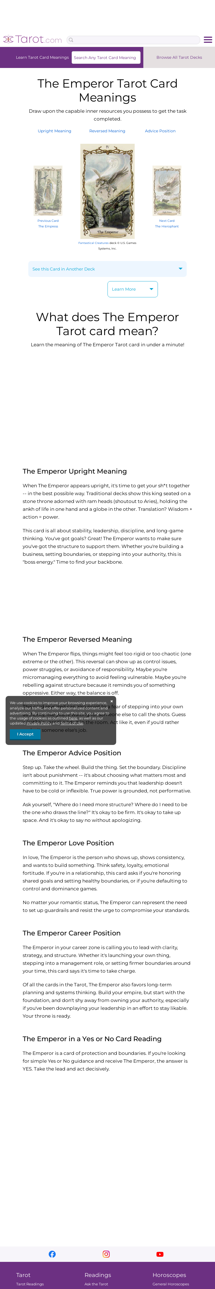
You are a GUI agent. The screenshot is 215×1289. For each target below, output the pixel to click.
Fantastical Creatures (93, 243)
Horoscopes (169, 1275)
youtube (159, 1254)
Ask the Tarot (96, 1284)
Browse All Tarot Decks (179, 57)
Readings (98, 1275)
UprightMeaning (54, 130)
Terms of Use (71, 723)
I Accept (25, 734)
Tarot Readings (30, 1284)
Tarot (23, 1275)
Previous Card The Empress (48, 220)
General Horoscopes (171, 1284)
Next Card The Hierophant (167, 220)
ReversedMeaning (107, 130)
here (73, 718)
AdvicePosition (160, 130)
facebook (52, 1254)
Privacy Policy (39, 723)
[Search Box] (133, 40)
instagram (106, 1254)
